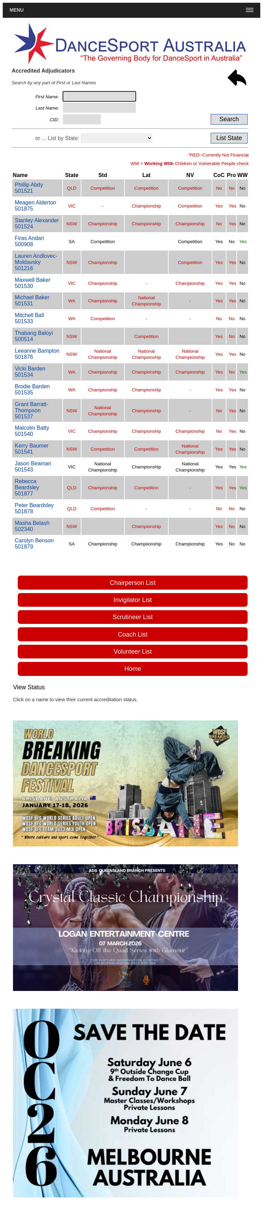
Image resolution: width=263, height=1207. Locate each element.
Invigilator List (133, 599)
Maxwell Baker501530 (32, 283)
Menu (17, 10)
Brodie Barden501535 (32, 389)
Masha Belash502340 (32, 526)
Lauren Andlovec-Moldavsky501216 (36, 262)
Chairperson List (133, 582)
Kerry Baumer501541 (32, 449)
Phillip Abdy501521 (29, 188)
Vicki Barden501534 (30, 372)
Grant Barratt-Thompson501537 (31, 410)
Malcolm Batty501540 (32, 431)
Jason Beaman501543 (33, 467)
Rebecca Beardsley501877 (27, 487)
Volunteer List (133, 651)
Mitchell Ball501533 (29, 318)
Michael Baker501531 (32, 300)
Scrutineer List (133, 616)
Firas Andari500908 (29, 241)
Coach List (133, 634)
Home (132, 668)
